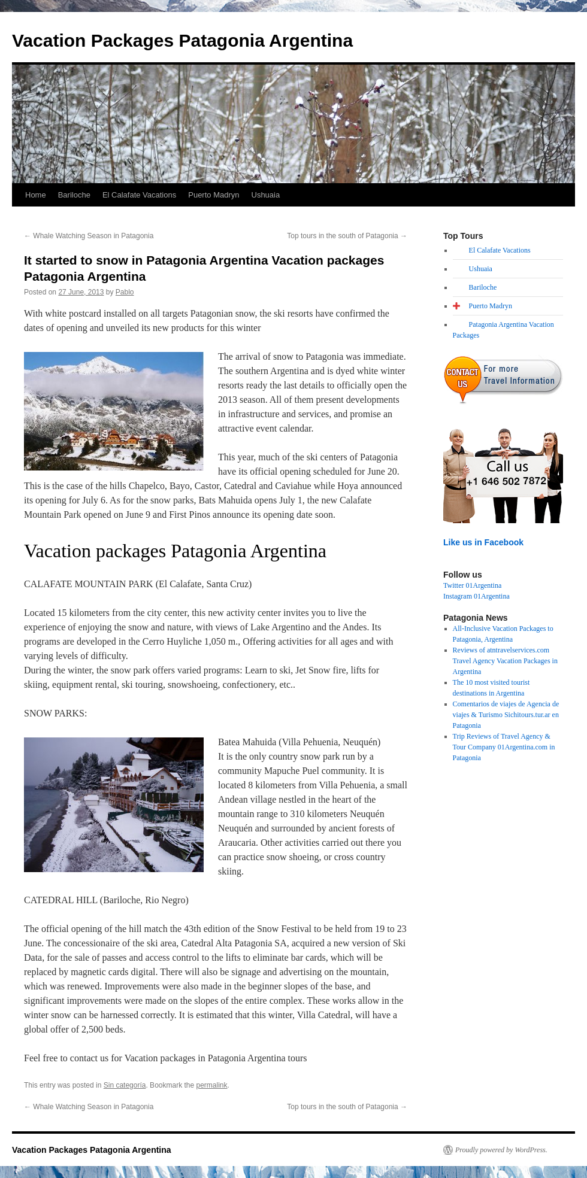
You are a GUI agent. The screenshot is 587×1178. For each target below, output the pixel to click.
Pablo (125, 292)
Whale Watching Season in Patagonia (88, 236)
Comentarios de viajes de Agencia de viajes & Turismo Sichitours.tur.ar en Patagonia (506, 715)
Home (35, 194)
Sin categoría (125, 1085)
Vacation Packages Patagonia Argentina (182, 40)
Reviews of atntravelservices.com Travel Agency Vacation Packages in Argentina (505, 661)
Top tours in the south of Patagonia (347, 236)
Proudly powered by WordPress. (501, 1150)
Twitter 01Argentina (472, 585)
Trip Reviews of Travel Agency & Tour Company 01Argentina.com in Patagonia (504, 747)
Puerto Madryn (213, 194)
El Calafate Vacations (139, 194)
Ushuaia (266, 194)
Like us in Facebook (483, 542)
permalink (212, 1085)
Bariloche (74, 194)
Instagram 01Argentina (476, 596)
